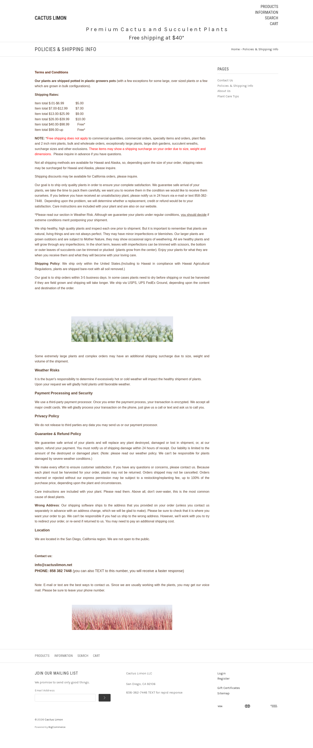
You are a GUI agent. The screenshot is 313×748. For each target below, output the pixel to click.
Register (223, 689)
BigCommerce (57, 737)
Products (269, 6)
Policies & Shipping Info (235, 96)
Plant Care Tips (228, 107)
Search (271, 18)
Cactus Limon (54, 730)
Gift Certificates (228, 699)
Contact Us (225, 91)
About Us (224, 102)
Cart (274, 23)
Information (266, 12)
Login (221, 684)
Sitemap (223, 704)
